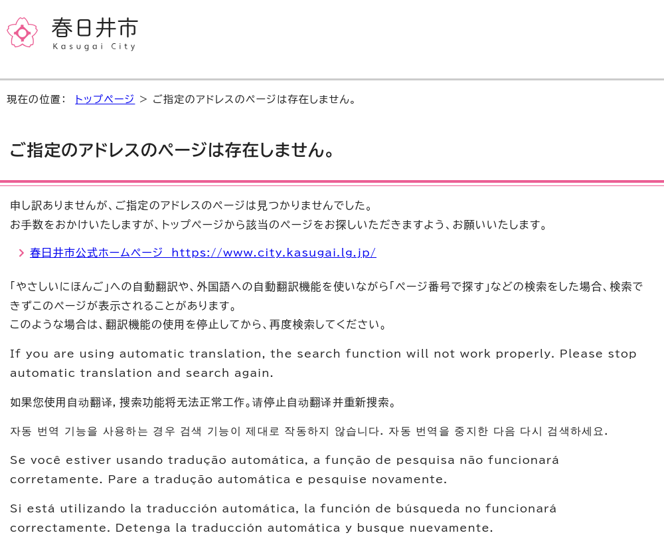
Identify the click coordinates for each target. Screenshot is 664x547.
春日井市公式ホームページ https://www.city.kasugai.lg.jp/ (203, 252)
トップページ (105, 99)
